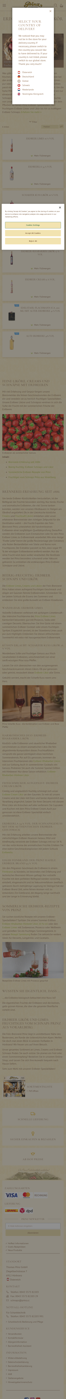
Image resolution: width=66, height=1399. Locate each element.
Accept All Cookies (33, 233)
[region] (33, 227)
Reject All (33, 241)
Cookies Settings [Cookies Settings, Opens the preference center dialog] (33, 225)
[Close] (60, 207)
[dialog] (33, 699)
